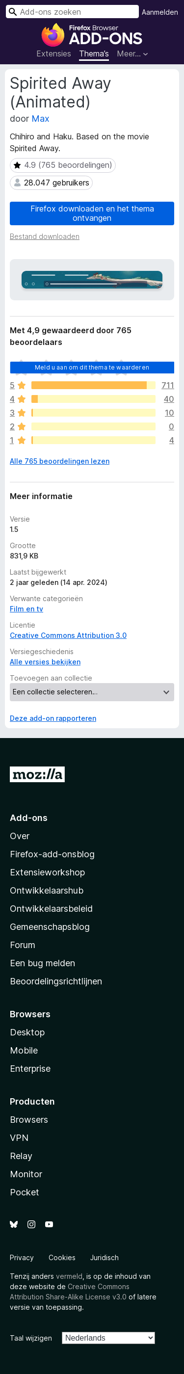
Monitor (26, 1174)
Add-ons (29, 818)
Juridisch (104, 1257)
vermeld (69, 1276)
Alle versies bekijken (45, 662)
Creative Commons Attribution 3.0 (68, 635)
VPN (19, 1138)
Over (19, 836)
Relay (21, 1156)
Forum (22, 945)
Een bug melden (42, 963)
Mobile (24, 1050)
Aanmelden (160, 12)
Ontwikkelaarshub (46, 890)
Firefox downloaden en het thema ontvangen (92, 213)
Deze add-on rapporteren (53, 718)
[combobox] (72, 11)
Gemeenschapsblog (50, 927)
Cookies (62, 1257)
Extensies (53, 53)
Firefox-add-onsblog (52, 854)
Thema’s (94, 53)
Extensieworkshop (47, 872)
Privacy (22, 1257)
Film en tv (26, 609)
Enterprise (30, 1068)
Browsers (29, 1119)
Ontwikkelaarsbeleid (51, 908)
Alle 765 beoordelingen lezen (59, 461)
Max (40, 118)
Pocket (24, 1192)
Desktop (27, 1032)
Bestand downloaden (44, 236)
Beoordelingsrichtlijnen (56, 981)
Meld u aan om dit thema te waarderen (92, 367)
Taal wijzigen (31, 1338)
